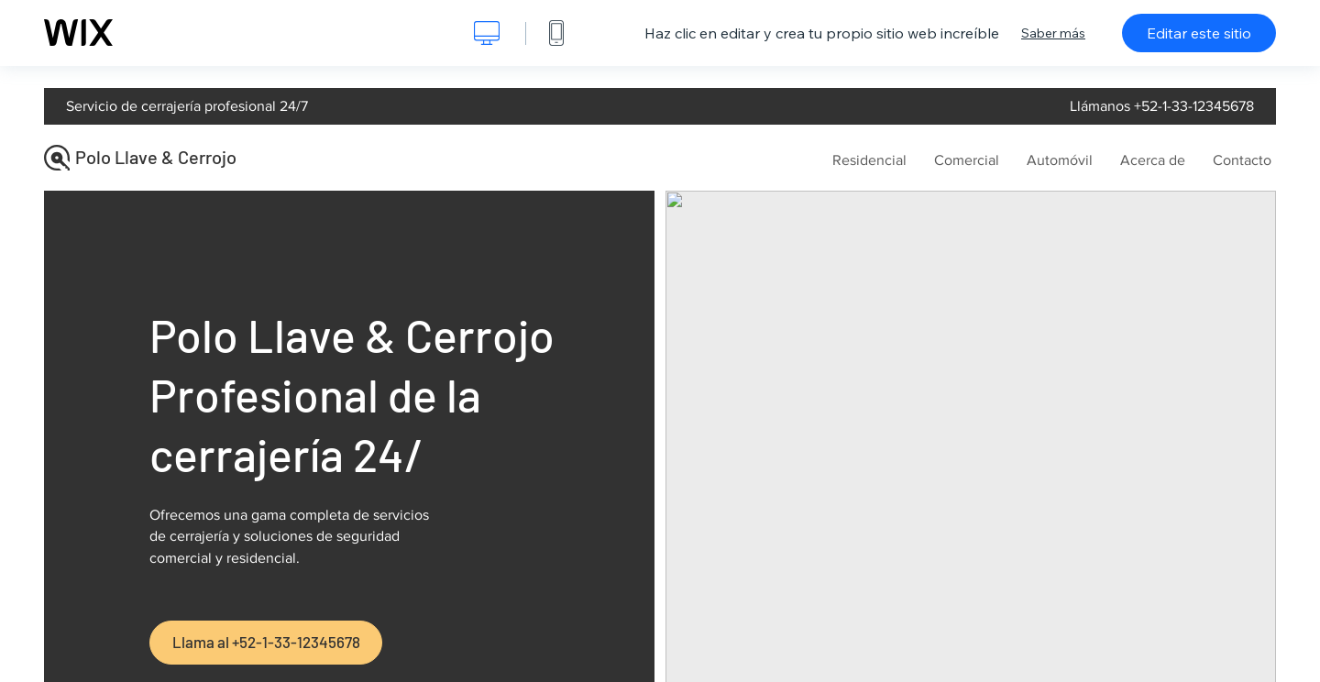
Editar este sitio (1199, 33)
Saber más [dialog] (1053, 33)
